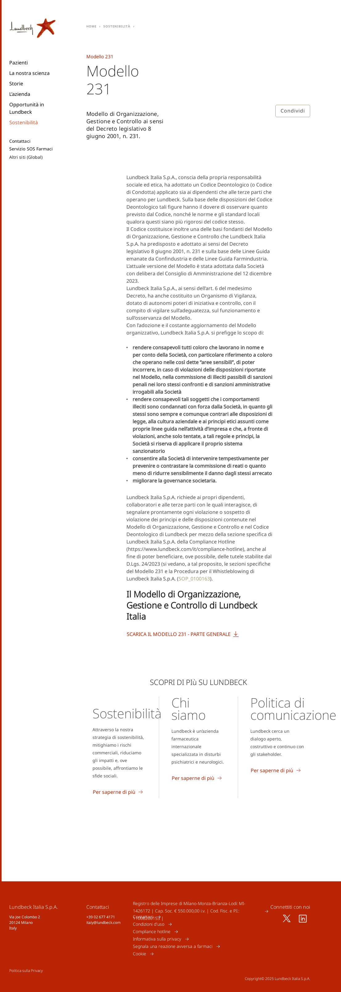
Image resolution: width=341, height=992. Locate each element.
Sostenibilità (23, 122)
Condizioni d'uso (148, 924)
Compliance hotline (151, 931)
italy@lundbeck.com (103, 922)
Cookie (139, 954)
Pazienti (18, 62)
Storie (16, 83)
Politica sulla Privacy (26, 970)
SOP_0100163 (194, 578)
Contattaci (20, 141)
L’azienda (19, 94)
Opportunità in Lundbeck (26, 108)
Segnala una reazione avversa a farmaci (172, 946)
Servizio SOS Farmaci (31, 148)
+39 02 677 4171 (100, 917)
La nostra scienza (29, 73)
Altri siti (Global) (26, 157)
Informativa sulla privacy (157, 939)
